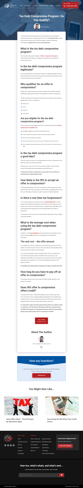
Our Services (27, 5)
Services (33, 440)
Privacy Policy (68, 486)
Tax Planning (45, 455)
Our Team (35, 5)
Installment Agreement (36, 446)
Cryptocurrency (45, 452)
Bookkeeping (45, 449)
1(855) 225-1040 (41, 321)
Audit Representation (47, 446)
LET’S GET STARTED (65, 450)
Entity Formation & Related (48, 458)
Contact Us (57, 5)
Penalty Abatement (35, 452)
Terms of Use (76, 486)
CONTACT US (41, 375)
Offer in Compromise (35, 443)
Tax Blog (52, 5)
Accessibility (21, 458)
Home (21, 5)
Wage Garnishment (46, 443)
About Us (20, 449)
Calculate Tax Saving (43, 5)
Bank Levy (33, 455)
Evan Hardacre (46, 27)
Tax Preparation (34, 449)
